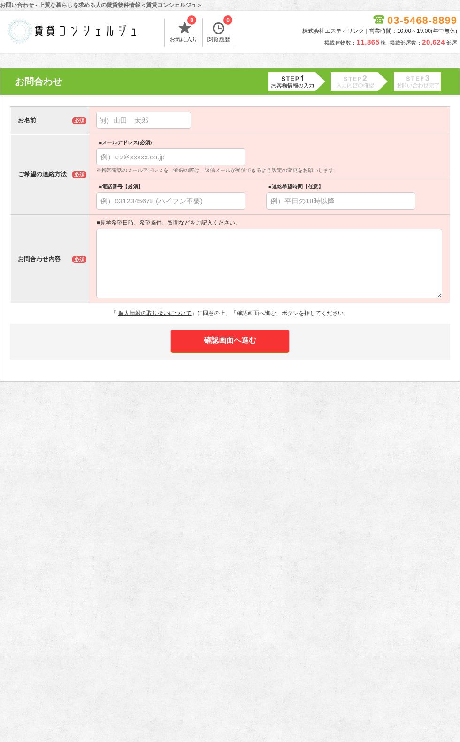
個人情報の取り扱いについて (155, 313)
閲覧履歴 (219, 30)
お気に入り (183, 30)
